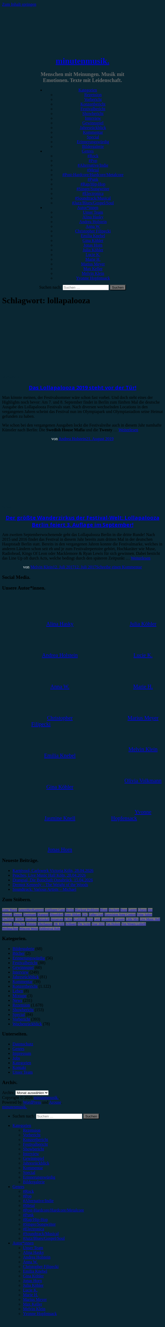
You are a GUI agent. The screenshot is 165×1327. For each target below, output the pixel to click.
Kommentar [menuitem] (33, 1168)
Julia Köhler (93, 250)
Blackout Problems (87, 910)
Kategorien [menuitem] (22, 1125)
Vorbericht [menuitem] (31, 1135)
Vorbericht (93, 99)
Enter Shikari (72, 914)
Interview (93, 118)
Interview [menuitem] (31, 1153)
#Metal (93, 170)
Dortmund (29, 914)
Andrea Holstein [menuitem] (36, 1257)
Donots (17, 914)
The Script (84, 924)
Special (93, 137)
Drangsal (43, 914)
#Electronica (93, 193)
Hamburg (31, 919)
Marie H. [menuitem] (30, 1295)
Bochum (114, 910)
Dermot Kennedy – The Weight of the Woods (50, 884)
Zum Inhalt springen (19, 4)
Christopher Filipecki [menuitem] (40, 1266)
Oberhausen (45, 924)
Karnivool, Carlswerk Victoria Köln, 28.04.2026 (53, 870)
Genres (87, 151)
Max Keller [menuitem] (32, 1304)
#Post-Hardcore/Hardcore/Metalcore (92, 174)
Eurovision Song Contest (120, 914)
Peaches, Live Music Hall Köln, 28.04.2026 (49, 875)
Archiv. (8, 1092)
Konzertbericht (92, 104)
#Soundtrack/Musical (93, 198)
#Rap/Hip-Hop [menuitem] (35, 1219)
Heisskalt (44, 919)
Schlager (71, 924)
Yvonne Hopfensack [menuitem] (40, 1313)
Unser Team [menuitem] (33, 1247)
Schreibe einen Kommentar (119, 567)
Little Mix (132, 919)
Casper (132, 910)
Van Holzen (113, 924)
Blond (104, 910)
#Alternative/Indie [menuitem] (38, 1200)
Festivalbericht (92, 109)
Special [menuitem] (29, 1172)
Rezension (93, 94)
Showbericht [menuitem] (33, 1149)
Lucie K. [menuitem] (30, 1290)
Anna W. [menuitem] (30, 1262)
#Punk (93, 179)
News (6, 507)
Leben (18, 991)
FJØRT (19, 919)
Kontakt (19, 1067)
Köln (90, 919)
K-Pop (68, 919)
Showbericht (93, 113)
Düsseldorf (56, 914)
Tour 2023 (98, 924)
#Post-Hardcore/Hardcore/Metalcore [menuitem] (53, 1210)
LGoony (119, 919)
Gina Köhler (92, 240)
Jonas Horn (93, 245)
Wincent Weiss (28, 928)
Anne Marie (9, 910)
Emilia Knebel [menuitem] (35, 1271)
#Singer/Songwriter (92, 189)
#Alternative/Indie (93, 165)
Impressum (22, 1053)
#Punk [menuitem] (28, 1215)
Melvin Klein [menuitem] (34, 1309)
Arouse (55, 1102)
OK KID (59, 924)
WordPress (32, 1102)
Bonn (123, 910)
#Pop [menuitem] (27, 1196)
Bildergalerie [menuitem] (34, 1182)
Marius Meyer (93, 264)
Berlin (70, 910)
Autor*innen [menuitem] (23, 1243)
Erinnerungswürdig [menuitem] (39, 1177)
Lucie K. (93, 254)
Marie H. (93, 259)
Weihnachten (10, 928)
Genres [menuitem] (18, 1186)
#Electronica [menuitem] (33, 1229)
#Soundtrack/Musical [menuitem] (41, 1233)
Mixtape (19, 995)
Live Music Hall (150, 919)
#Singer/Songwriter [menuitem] (39, 1224)
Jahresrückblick (93, 127)
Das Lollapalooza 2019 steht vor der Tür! (82, 387)
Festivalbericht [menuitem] (35, 1144)
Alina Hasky (92, 217)
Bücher (19, 953)
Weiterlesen (128, 430)
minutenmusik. (82, 61)
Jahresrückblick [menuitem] (36, 1163)
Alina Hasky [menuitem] (33, 1252)
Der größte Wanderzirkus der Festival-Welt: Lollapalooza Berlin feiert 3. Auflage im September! (83, 521)
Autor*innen (87, 207)
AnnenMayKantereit (31, 910)
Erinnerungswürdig (93, 141)
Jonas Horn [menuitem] (32, 1280)
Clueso (142, 910)
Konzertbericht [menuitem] (35, 1139)
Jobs (16, 1058)
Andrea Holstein (93, 221)
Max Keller (92, 268)
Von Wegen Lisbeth (133, 924)
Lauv (97, 919)
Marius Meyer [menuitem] (35, 1299)
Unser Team (93, 212)
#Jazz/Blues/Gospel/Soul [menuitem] (44, 1238)
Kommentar (93, 132)
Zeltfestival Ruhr (50, 928)
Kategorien (87, 90)
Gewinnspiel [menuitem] (33, 1158)
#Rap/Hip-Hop (92, 184)
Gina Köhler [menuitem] (33, 1276)
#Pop (93, 160)
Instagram (57, 919)
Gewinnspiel (93, 123)
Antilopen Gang (55, 910)
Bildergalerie (93, 146)
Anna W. (93, 226)
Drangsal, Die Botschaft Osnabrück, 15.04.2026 (53, 880)
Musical (7, 924)
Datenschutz (23, 1044)
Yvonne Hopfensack (93, 278)
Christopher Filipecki (93, 231)
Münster (31, 924)
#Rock (92, 156)
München (19, 924)
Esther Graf (96, 914)
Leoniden (107, 919)
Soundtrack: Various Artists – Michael (44, 889)
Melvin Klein (93, 273)
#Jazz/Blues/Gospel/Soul (93, 203)
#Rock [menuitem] (28, 1191)
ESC (85, 914)
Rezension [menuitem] (31, 1130)
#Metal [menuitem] (29, 1205)
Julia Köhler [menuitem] (33, 1285)
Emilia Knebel (93, 236)
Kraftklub (79, 919)
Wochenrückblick (27, 1024)
